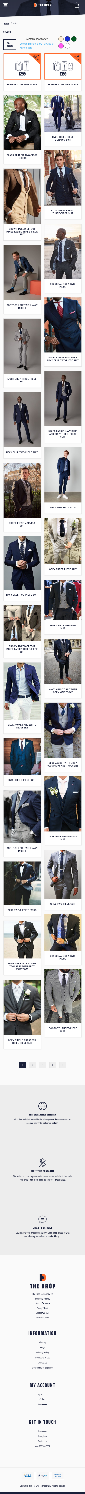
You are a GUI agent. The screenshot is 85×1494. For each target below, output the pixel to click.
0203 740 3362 (43, 1317)
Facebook (42, 1431)
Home (6, 23)
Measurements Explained (42, 1367)
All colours (10, 44)
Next (62, 1065)
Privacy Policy (42, 1352)
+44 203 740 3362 (42, 1446)
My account (42, 1394)
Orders (42, 1399)
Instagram (42, 1436)
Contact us (42, 1362)
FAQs (42, 1347)
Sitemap (42, 1342)
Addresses (42, 1404)
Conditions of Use (42, 1357)
